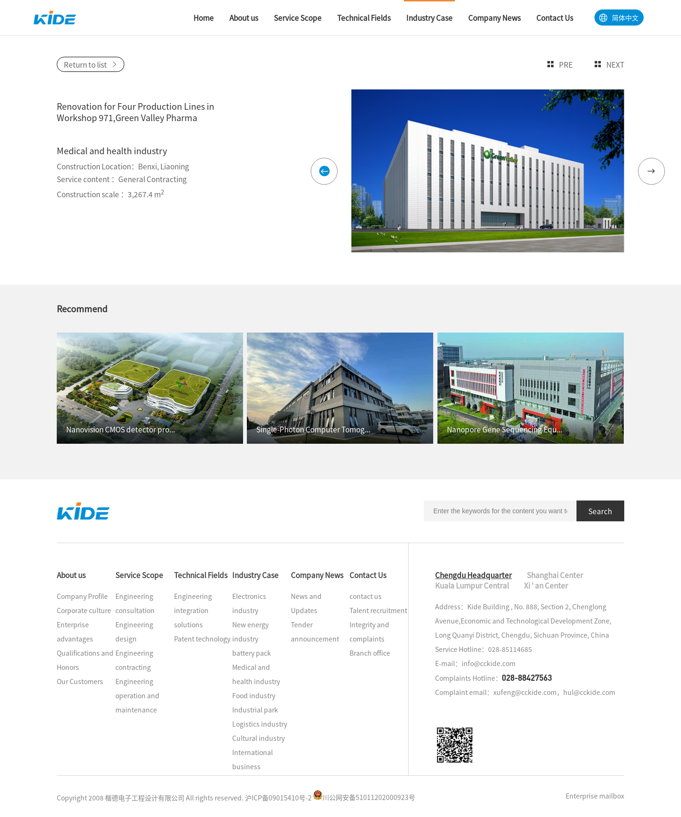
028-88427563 (527, 677)
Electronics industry (249, 603)
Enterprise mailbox (595, 795)
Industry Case (255, 575)
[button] (324, 171)
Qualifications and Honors (85, 660)
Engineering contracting (134, 660)
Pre (560, 64)
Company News (317, 575)
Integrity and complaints (369, 631)
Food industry (253, 695)
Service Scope (139, 575)
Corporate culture (84, 610)
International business (252, 759)
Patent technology (202, 638)
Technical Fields (200, 575)
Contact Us (367, 575)
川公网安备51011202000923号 (364, 797)
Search (600, 511)
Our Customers (80, 681)
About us (71, 575)
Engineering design (134, 631)
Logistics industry (259, 724)
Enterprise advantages (75, 631)
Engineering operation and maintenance (137, 695)
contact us (365, 596)
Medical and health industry (256, 674)
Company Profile (82, 596)
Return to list (90, 64)
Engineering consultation (135, 603)
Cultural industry (258, 738)
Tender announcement (315, 631)
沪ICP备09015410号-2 (278, 797)
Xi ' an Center (546, 585)
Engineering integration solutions (193, 610)
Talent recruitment (378, 610)
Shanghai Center (555, 575)
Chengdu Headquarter (473, 575)
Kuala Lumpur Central (472, 585)
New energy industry (250, 631)
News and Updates (306, 603)
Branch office (369, 653)
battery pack (251, 653)
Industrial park (255, 709)
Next (609, 64)
